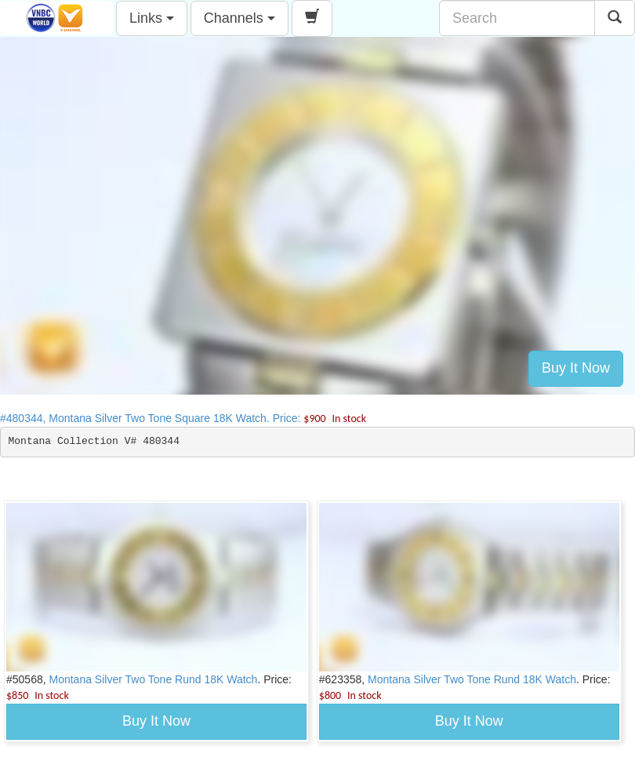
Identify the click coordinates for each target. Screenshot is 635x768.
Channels (239, 18)
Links (151, 18)
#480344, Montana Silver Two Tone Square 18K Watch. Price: (183, 418)
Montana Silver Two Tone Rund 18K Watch (153, 679)
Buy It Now (576, 368)
